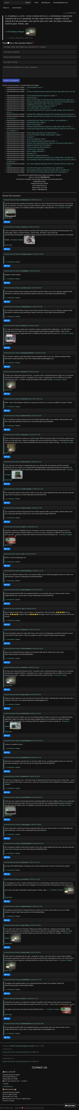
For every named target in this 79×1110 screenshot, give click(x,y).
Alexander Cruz (26, 399)
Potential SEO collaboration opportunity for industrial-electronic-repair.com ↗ (51, 114)
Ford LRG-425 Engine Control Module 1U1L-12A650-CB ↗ (45, 168)
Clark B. (24, 527)
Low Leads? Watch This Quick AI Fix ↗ (39, 108)
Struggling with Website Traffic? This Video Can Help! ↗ (44, 104)
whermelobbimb (26, 740)
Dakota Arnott (26, 415)
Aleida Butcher (26, 306)
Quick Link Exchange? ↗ (35, 124)
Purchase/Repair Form (60, 2)
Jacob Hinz (25, 879)
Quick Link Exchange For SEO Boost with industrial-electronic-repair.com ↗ (51, 100)
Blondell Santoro (26, 1023)
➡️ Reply (6, 222)
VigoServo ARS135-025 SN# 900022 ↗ (39, 145)
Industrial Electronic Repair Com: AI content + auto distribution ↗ (47, 120)
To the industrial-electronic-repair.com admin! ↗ (42, 95)
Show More (8, 218)
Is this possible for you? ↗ (35, 87)
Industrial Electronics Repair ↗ (36, 122)
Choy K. (24, 998)
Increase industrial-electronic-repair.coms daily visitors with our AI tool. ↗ (50, 126)
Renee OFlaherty (26, 571)
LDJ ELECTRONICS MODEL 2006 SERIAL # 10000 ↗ (44, 135)
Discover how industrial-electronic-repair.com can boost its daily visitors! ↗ (50, 143)
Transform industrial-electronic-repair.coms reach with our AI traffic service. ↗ (51, 102)
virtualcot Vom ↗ (32, 153)
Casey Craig (25, 952)
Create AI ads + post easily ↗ (36, 149)
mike (23, 554)
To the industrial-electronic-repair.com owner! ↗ (42, 106)
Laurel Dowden (26, 797)
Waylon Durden (26, 906)
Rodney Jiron (26, 200)
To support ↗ (31, 137)
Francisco (24, 227)
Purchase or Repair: (22, 32)
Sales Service (26, 462)
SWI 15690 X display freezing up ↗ (38, 155)
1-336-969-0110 (71, 13)
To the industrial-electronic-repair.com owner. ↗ (42, 141)
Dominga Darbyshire (28, 353)
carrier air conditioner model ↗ (36, 139)
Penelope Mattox (26, 843)
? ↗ (28, 89)
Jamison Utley (26, 508)
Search (28, 2)
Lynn (23, 608)
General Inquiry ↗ (32, 98)
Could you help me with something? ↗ (39, 147)
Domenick (24, 862)
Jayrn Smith (25, 925)
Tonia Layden (25, 824)
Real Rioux (25, 776)
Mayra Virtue (25, 694)
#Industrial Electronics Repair (12, 200)
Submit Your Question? (11, 80)
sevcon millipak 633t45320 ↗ (36, 151)
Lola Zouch (25, 434)
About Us (6, 8)
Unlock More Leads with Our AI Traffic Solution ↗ (42, 133)
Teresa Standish (26, 648)
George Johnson (26, 254)
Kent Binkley (25, 979)
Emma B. (24, 325)
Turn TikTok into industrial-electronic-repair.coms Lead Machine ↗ (48, 172)
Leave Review (16, 8)
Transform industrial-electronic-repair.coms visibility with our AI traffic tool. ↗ (51, 157)
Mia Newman (25, 757)
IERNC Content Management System (22, 1046)
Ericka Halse (25, 713)
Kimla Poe (25, 629)
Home (36, 2)
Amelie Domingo (26, 489)
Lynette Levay (26, 288)
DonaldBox (25, 271)
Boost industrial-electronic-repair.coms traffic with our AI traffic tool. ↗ (49, 170)
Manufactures (45, 2)
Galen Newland (26, 589)
